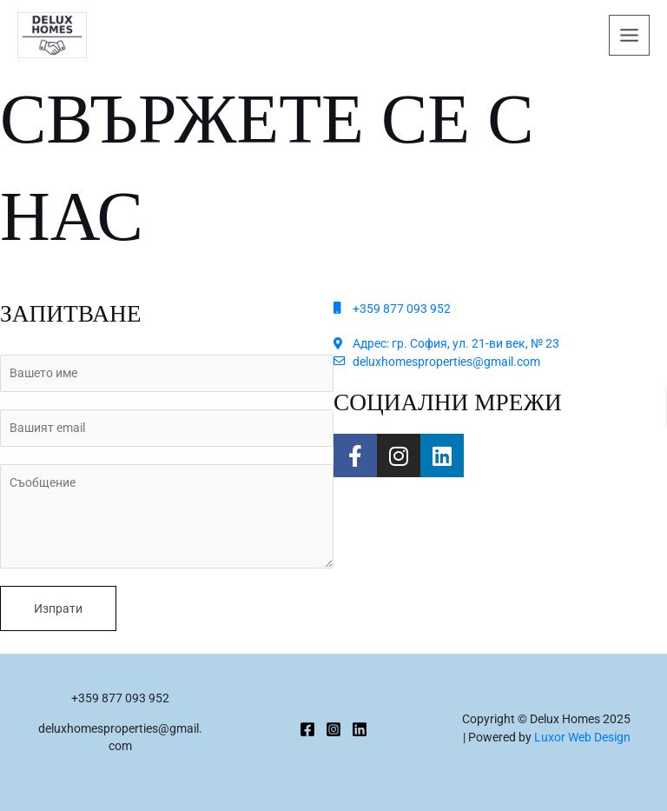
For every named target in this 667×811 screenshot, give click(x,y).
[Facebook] (307, 729)
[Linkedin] (359, 729)
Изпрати (58, 608)
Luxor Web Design (582, 737)
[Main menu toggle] (629, 36)
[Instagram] (333, 729)
